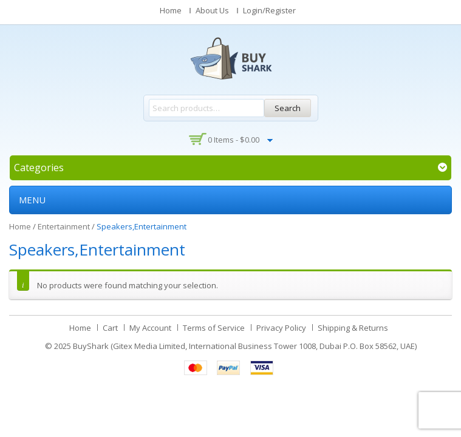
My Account (150, 327)
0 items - (233, 139)
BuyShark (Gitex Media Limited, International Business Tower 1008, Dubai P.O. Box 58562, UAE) (245, 345)
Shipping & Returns (353, 327)
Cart (110, 327)
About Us (212, 10)
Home (171, 10)
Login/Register (269, 10)
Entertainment (64, 226)
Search (288, 108)
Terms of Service (214, 327)
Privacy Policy (281, 327)
